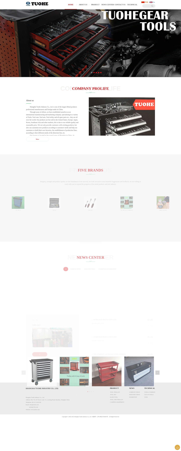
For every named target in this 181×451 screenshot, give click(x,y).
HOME (70, 5)
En (154, 2)
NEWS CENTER (107, 5)
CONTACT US (120, 5)
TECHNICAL (132, 5)
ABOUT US (83, 5)
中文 (146, 2)
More (38, 139)
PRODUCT (95, 5)
